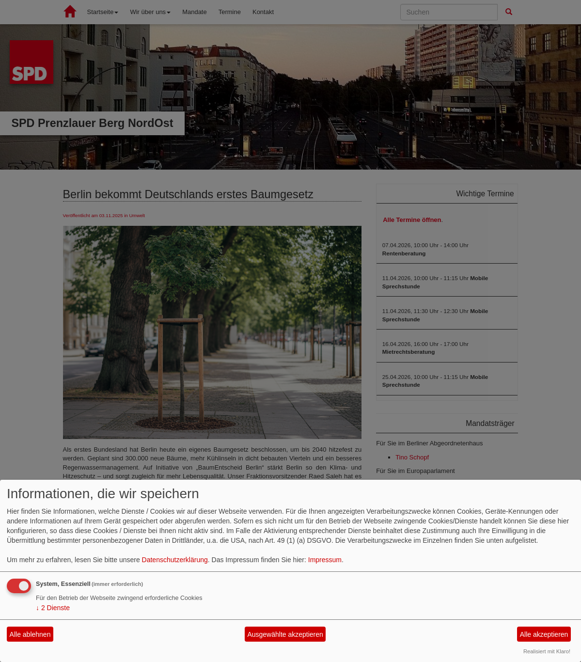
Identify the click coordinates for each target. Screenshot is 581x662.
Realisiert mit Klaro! (546, 651)
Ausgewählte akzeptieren (285, 634)
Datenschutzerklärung (175, 560)
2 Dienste (53, 608)
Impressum (325, 560)
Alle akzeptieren (544, 634)
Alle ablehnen (30, 634)
